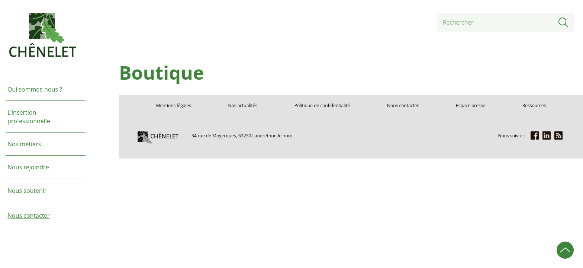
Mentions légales (173, 105)
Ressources (534, 105)
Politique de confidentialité (322, 105)
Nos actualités (243, 105)
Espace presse (470, 105)
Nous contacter (403, 105)
